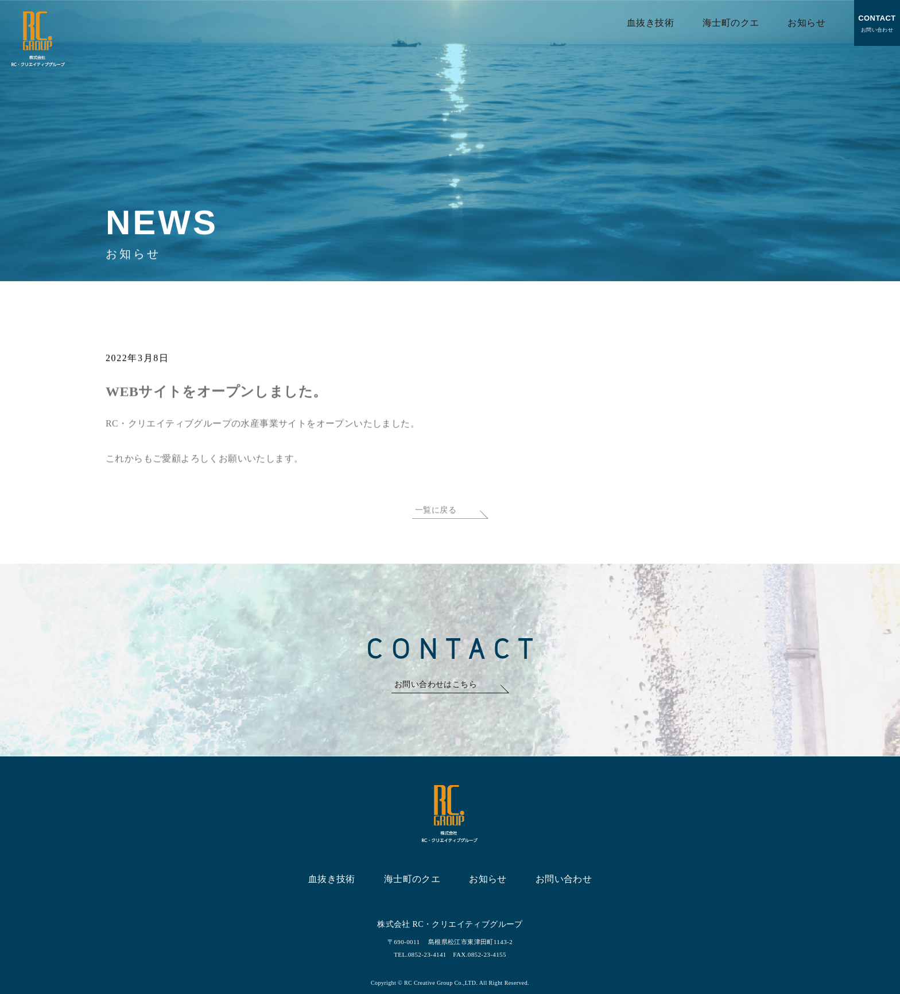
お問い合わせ (876, 21)
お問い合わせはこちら (435, 684)
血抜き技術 (650, 23)
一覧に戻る (435, 522)
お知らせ (806, 23)
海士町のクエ (731, 23)
